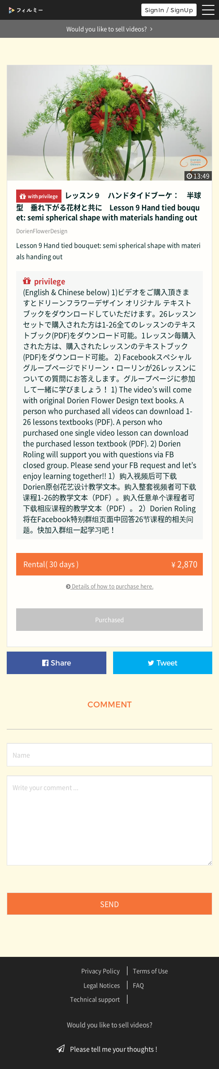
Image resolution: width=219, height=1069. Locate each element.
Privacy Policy (100, 970)
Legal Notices (101, 985)
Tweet (163, 663)
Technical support (95, 999)
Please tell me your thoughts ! (110, 1048)
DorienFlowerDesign (41, 231)
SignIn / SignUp (169, 10)
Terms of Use (150, 970)
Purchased (109, 619)
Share (56, 663)
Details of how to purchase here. (109, 586)
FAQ (138, 985)
